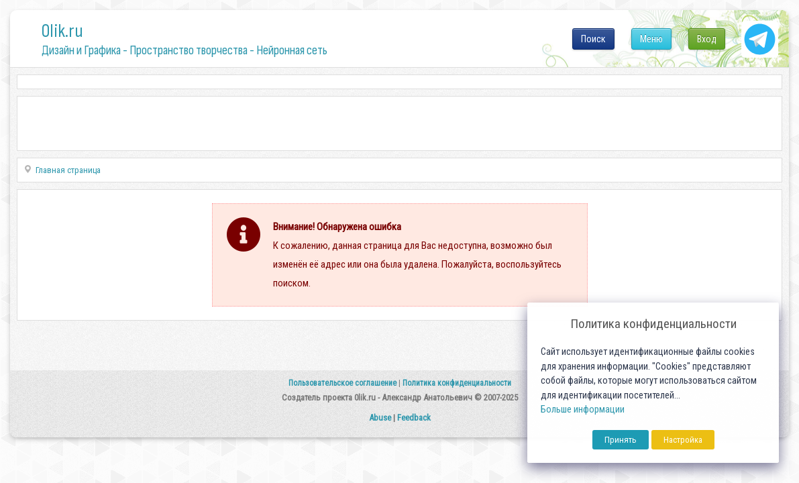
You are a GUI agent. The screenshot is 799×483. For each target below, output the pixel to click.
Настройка (682, 440)
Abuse (380, 418)
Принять (620, 440)
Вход (706, 39)
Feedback (414, 418)
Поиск (593, 39)
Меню (651, 39)
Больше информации (583, 409)
